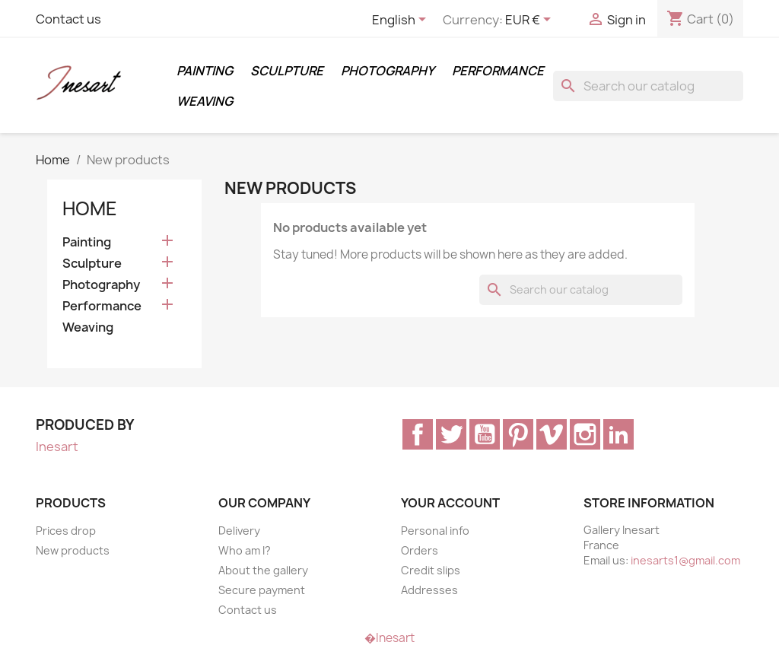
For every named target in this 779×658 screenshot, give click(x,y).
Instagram (585, 434)
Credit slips (430, 570)
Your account (450, 502)
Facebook (417, 434)
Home (89, 208)
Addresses (429, 590)
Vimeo (551, 434)
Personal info (435, 530)
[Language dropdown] (401, 20)
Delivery (239, 530)
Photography (387, 70)
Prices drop (66, 530)
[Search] (648, 86)
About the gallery (263, 570)
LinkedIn (618, 434)
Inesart (57, 446)
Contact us (68, 19)
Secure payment (261, 590)
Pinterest (518, 434)
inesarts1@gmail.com (685, 560)
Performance (498, 70)
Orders (419, 550)
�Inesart (389, 638)
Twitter (451, 434)
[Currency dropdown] (530, 20)
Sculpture (286, 70)
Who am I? (244, 550)
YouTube (484, 434)
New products (73, 550)
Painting (204, 70)
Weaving (204, 101)
